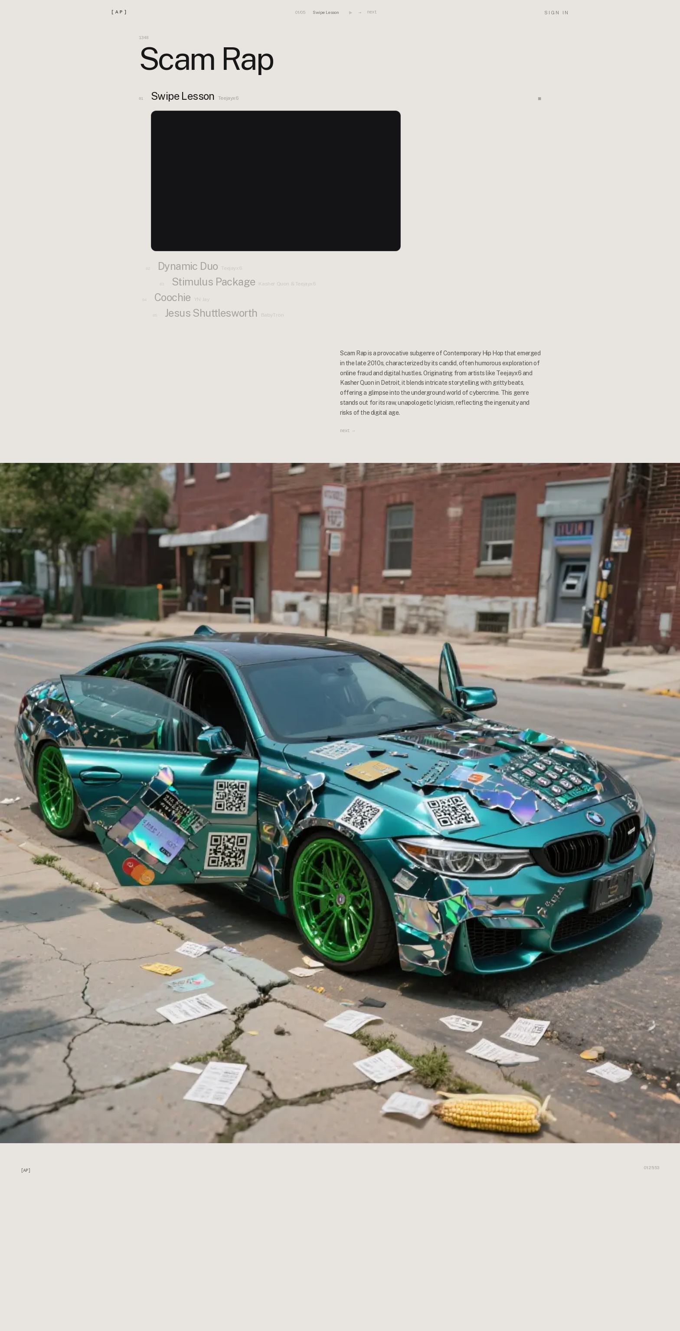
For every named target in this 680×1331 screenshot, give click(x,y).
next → (347, 431)
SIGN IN (556, 12)
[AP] (119, 12)
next (371, 12)
